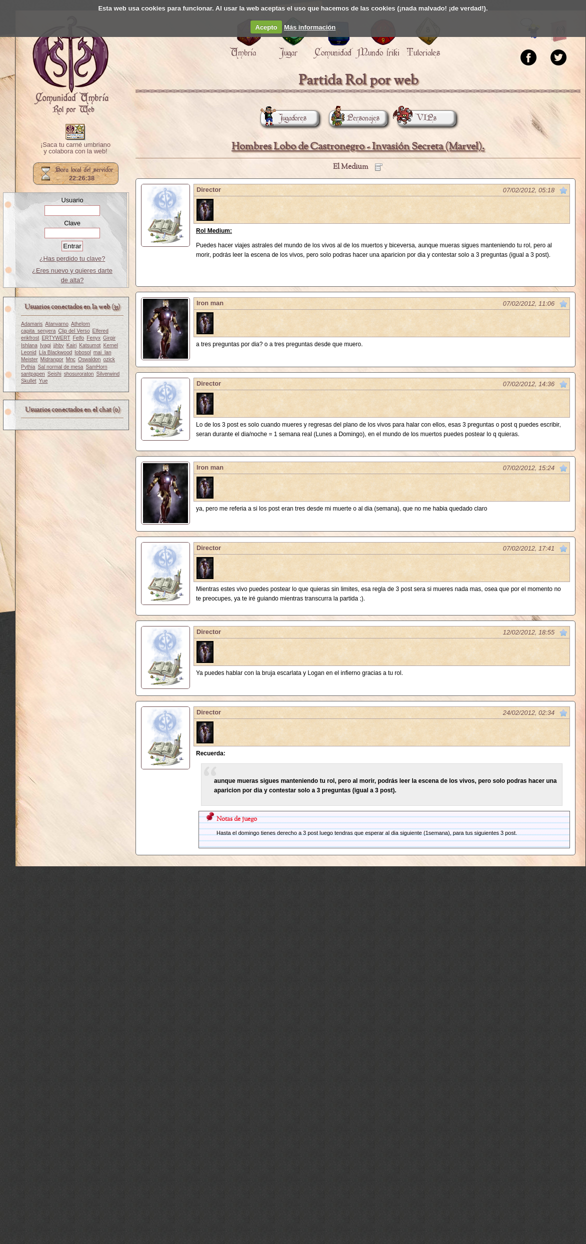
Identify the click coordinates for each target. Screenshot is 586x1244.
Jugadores (283, 118)
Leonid (28, 352)
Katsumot (89, 345)
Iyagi (45, 345)
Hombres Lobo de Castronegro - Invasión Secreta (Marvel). (358, 146)
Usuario (72, 200)
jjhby (59, 345)
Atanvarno (56, 324)
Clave (72, 223)
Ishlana (29, 345)
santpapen (33, 374)
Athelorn (80, 324)
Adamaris (31, 324)
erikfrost (30, 338)
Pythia (28, 367)
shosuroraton (79, 374)
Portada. (71, 65)
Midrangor (52, 359)
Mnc (71, 359)
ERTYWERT (56, 338)
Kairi (71, 345)
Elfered (100, 331)
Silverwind (108, 374)
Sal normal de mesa (60, 367)
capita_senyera (38, 331)
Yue (43, 381)
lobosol (82, 352)
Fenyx (93, 338)
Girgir (109, 338)
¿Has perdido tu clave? (73, 258)
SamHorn (96, 367)
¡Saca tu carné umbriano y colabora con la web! (75, 148)
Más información (310, 27)
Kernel (110, 345)
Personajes (354, 118)
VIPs (417, 118)
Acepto (267, 27)
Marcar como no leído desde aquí (564, 190)
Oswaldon (89, 359)
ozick (109, 359)
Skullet (28, 381)
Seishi (55, 374)
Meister (29, 359)
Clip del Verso (74, 331)
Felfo (78, 338)
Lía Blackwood (55, 352)
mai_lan (103, 352)
